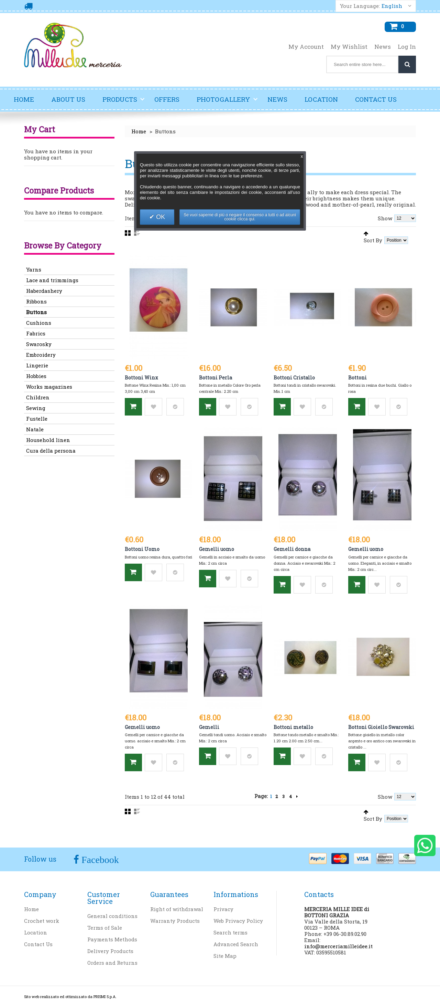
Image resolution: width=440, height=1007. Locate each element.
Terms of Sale (104, 927)
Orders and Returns (112, 962)
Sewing (35, 408)
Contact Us (376, 99)
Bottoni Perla (215, 377)
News (382, 47)
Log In (407, 47)
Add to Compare (175, 407)
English (392, 6)
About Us (68, 99)
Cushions (38, 322)
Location (321, 99)
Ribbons (36, 301)
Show (385, 218)
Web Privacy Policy (238, 920)
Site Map (224, 955)
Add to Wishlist (153, 407)
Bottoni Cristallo (294, 377)
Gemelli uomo (216, 549)
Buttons (36, 312)
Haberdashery (44, 290)
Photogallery (227, 102)
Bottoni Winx (141, 377)
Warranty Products (175, 920)
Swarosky (39, 344)
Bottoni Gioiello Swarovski (381, 727)
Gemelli (209, 727)
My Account (306, 47)
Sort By (373, 240)
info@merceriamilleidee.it (338, 946)
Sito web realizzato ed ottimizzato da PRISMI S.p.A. (70, 996)
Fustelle (36, 418)
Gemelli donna (292, 549)
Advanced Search (235, 944)
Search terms (230, 932)
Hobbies (36, 376)
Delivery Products (110, 951)
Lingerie (37, 365)
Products (123, 102)
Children (38, 397)
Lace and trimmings (52, 280)
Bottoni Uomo (142, 549)
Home (24, 99)
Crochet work (41, 920)
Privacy (223, 909)
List (137, 233)
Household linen (48, 439)
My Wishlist (349, 47)
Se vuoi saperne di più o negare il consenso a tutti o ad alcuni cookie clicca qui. (240, 216)
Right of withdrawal (176, 909)
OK (159, 216)
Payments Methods (112, 939)
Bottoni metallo (293, 727)
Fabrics (35, 333)
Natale (35, 429)
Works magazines (49, 386)
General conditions (112, 915)
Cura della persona (51, 450)
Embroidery (41, 354)
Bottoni (357, 377)
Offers (166, 99)
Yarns (33, 269)
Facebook (99, 860)
